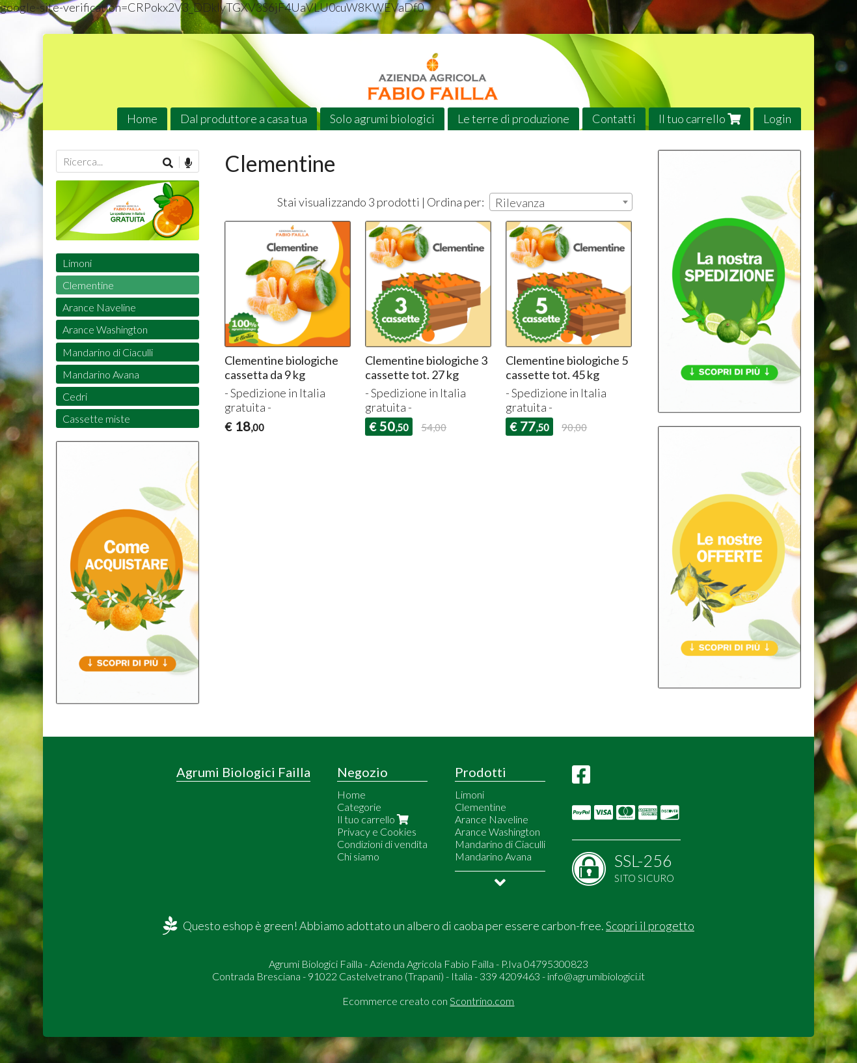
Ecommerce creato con (428, 1001)
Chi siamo (358, 856)
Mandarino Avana (100, 374)
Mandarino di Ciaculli (107, 352)
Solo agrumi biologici (382, 118)
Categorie (359, 807)
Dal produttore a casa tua (243, 118)
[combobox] (561, 202)
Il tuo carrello (700, 118)
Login (777, 118)
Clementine (88, 285)
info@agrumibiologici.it (596, 976)
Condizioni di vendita (382, 844)
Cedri (74, 396)
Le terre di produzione (513, 118)
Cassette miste (96, 418)
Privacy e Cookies (376, 831)
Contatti (614, 118)
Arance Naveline (99, 307)
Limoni (77, 263)
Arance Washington (105, 329)
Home (142, 118)
